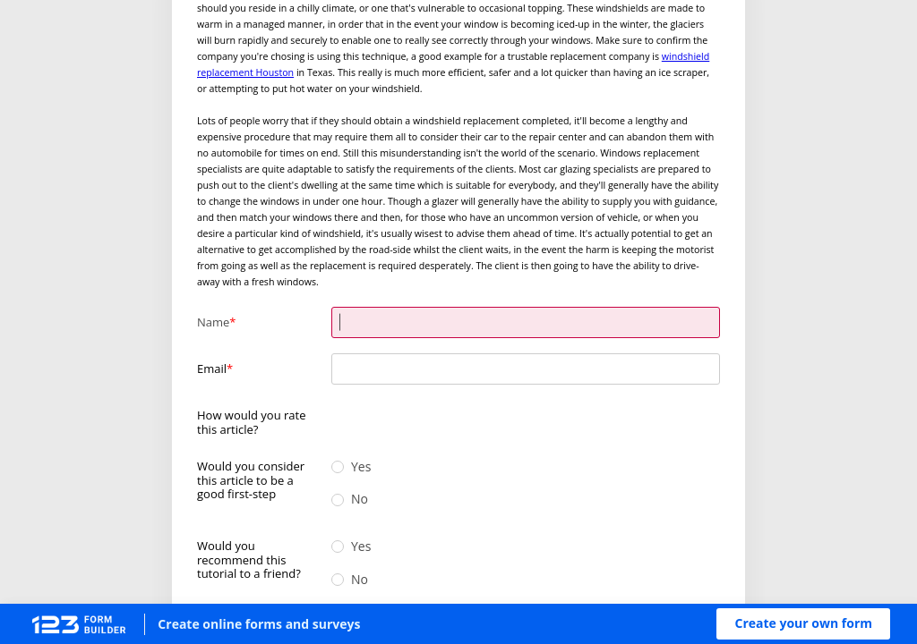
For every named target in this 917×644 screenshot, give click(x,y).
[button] (803, 624)
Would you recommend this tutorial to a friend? (249, 559)
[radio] (339, 415)
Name (213, 322)
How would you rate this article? (251, 421)
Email (212, 368)
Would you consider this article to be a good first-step (250, 480)
